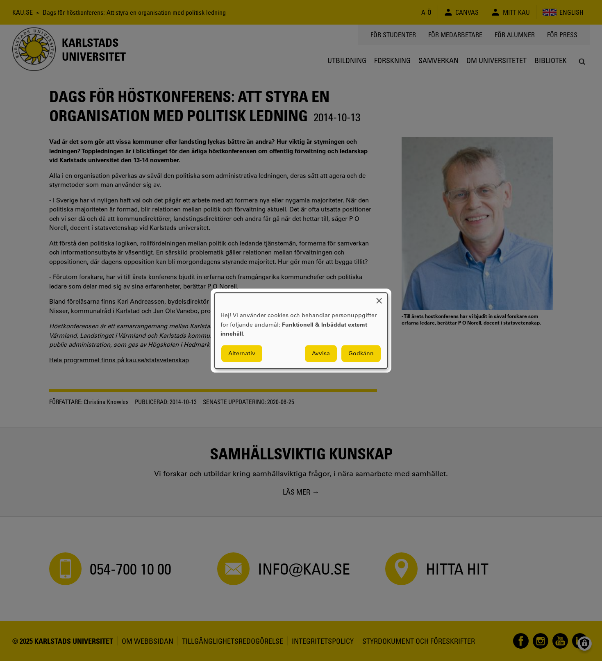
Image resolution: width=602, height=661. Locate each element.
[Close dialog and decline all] (379, 298)
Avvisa (321, 353)
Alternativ (241, 353)
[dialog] (301, 330)
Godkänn (361, 353)
